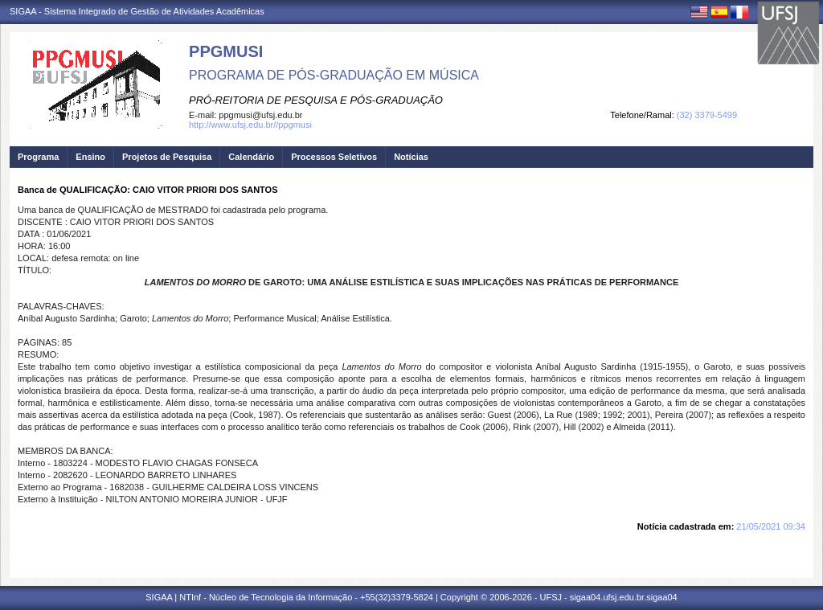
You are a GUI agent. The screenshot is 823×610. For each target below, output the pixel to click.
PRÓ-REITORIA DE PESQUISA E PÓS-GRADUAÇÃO (316, 100)
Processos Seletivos (334, 157)
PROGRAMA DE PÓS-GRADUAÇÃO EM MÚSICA (334, 75)
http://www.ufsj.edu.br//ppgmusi (250, 124)
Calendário (251, 157)
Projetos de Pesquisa (166, 157)
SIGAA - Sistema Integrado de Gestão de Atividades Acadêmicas (137, 11)
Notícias (411, 157)
